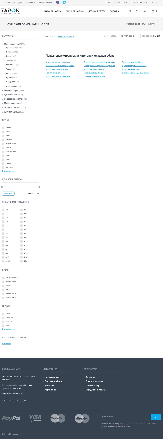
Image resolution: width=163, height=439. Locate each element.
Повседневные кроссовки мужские (99, 66)
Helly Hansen (11, 143)
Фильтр (8, 193)
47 (7, 249)
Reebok (9, 163)
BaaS (8, 136)
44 (7, 237)
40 (7, 221)
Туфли (9, 60)
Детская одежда (12, 112)
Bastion (9, 139)
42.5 (26, 229)
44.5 (26, 237)
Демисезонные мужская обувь (135, 73)
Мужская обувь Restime (94, 73)
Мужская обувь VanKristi (94, 69)
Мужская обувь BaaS (131, 69)
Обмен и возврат (45, 2)
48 (7, 253)
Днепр (8, 325)
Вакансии (49, 385)
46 (7, 245)
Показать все (8, 171)
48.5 (26, 253)
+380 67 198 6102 (139, 2)
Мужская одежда (12, 103)
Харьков (9, 317)
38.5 (26, 213)
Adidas (9, 128)
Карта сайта (50, 390)
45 (7, 241)
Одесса (9, 321)
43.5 (26, 233)
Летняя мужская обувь (56, 73)
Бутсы (9, 77)
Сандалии (10, 82)
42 (7, 229)
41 (7, 225)
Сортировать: (110, 36)
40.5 (26, 221)
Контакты (10, 2)
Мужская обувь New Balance (134, 66)
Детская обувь (11, 95)
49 (25, 209)
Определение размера (96, 390)
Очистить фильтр (67, 36)
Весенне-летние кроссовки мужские (99, 62)
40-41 (26, 257)
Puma (8, 159)
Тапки (8, 69)
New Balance (11, 151)
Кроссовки (11, 48)
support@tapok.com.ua (116, 2)
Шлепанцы (11, 86)
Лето (8, 286)
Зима (8, 290)
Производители (52, 377)
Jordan (9, 147)
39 (7, 217)
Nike (8, 155)
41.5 (26, 225)
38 (7, 213)
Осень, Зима (11, 298)
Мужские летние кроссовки (58, 62)
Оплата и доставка (94, 381)
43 (7, 233)
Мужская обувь (11, 44)
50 (7, 209)
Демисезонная (12, 278)
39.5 (26, 217)
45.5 (26, 241)
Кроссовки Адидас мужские (58, 76)
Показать (6, 343)
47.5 (26, 249)
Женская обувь (11, 90)
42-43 (8, 261)
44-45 (26, 261)
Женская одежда (12, 107)
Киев (8, 313)
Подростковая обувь (14, 99)
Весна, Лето (11, 294)
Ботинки (10, 52)
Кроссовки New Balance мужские (60, 66)
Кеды (8, 56)
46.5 (26, 245)
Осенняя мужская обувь (94, 76)
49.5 (8, 257)
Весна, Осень (11, 282)
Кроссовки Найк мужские (57, 69)
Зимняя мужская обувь (132, 62)
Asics (8, 132)
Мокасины (10, 65)
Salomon (9, 167)
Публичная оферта (53, 381)
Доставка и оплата (26, 2)
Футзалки (10, 73)
